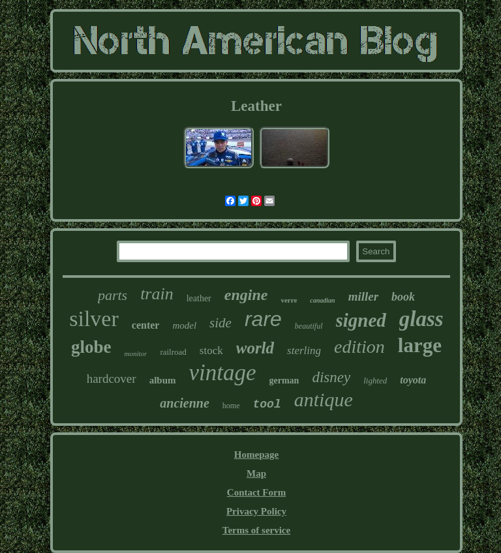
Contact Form (256, 492)
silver (94, 318)
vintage (222, 372)
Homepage (256, 454)
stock (211, 350)
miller (363, 296)
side (220, 323)
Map (256, 473)
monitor (136, 353)
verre (289, 300)
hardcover (111, 378)
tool (267, 404)
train (157, 293)
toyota (413, 379)
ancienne (184, 403)
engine (246, 294)
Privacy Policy (256, 511)
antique (323, 399)
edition (359, 346)
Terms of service (256, 530)
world (255, 348)
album (162, 380)
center (146, 325)
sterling (304, 350)
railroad (173, 352)
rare (263, 319)
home (231, 405)
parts (112, 295)
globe (91, 347)
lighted (375, 380)
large (420, 345)
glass (421, 319)
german (284, 380)
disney (331, 377)
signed (361, 320)
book (403, 296)
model (184, 325)
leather (199, 298)
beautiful (309, 326)
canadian (322, 300)
